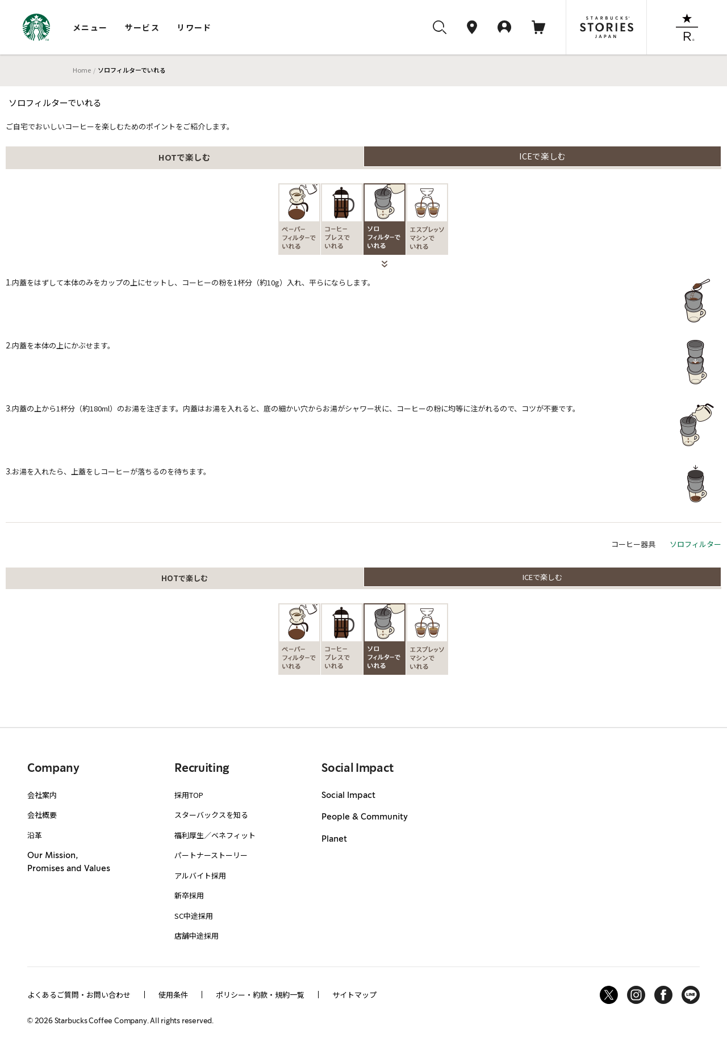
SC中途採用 (193, 915)
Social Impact (348, 796)
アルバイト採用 (200, 875)
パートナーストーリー (211, 855)
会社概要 (42, 814)
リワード (194, 27)
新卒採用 (189, 895)
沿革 (34, 835)
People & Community (364, 817)
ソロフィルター (695, 544)
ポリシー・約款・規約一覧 (260, 994)
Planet (334, 839)
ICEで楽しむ (542, 156)
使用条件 (173, 994)
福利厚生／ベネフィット (215, 835)
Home (82, 69)
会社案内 (42, 794)
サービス (142, 27)
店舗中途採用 (196, 935)
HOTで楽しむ (184, 157)
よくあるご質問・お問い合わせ (79, 994)
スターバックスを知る (211, 814)
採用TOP (188, 794)
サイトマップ (354, 994)
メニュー (90, 27)
